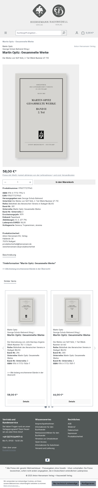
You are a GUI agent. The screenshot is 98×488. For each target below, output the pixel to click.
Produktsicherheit (75, 436)
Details (26, 401)
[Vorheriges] (3, 348)
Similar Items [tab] (10, 281)
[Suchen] (64, 32)
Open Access (41, 442)
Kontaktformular (9, 450)
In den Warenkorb (65, 182)
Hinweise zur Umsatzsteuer (46, 439)
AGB (69, 424)
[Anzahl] (18, 182)
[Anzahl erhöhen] (30, 182)
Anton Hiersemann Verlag (84, 46)
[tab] (9, 255)
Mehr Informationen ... (12, 486)
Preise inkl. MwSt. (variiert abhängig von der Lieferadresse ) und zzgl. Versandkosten (39, 175)
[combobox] (38, 32)
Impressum (72, 433)
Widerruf (71, 427)
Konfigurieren (88, 483)
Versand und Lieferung (44, 448)
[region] (49, 115)
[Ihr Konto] (77, 32)
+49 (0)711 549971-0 (12, 436)
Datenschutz (73, 430)
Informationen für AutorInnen (47, 445)
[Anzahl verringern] (5, 182)
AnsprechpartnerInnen (44, 424)
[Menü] (6, 32)
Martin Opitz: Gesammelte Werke (25, 335)
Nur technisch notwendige (65, 483)
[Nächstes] (95, 348)
